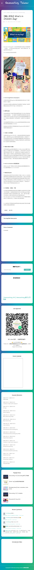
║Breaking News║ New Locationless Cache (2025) (18, 488)
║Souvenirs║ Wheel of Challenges (9, 528)
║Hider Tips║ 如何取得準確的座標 (16, 481)
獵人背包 (10, 210)
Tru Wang (8, 513)
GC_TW (5, 21)
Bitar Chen (8, 530)
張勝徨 (7, 526)
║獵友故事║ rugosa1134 (7, 519)
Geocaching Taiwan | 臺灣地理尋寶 (21, 567)
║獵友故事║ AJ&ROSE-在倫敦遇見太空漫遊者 (10, 515)
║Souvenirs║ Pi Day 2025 (14, 499)
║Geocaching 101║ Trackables (16, 493)
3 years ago (21, 515)
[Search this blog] (13, 270)
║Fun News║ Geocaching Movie (9, 524)
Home (5, 12)
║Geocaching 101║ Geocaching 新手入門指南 (16, 298)
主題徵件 (8, 12)
